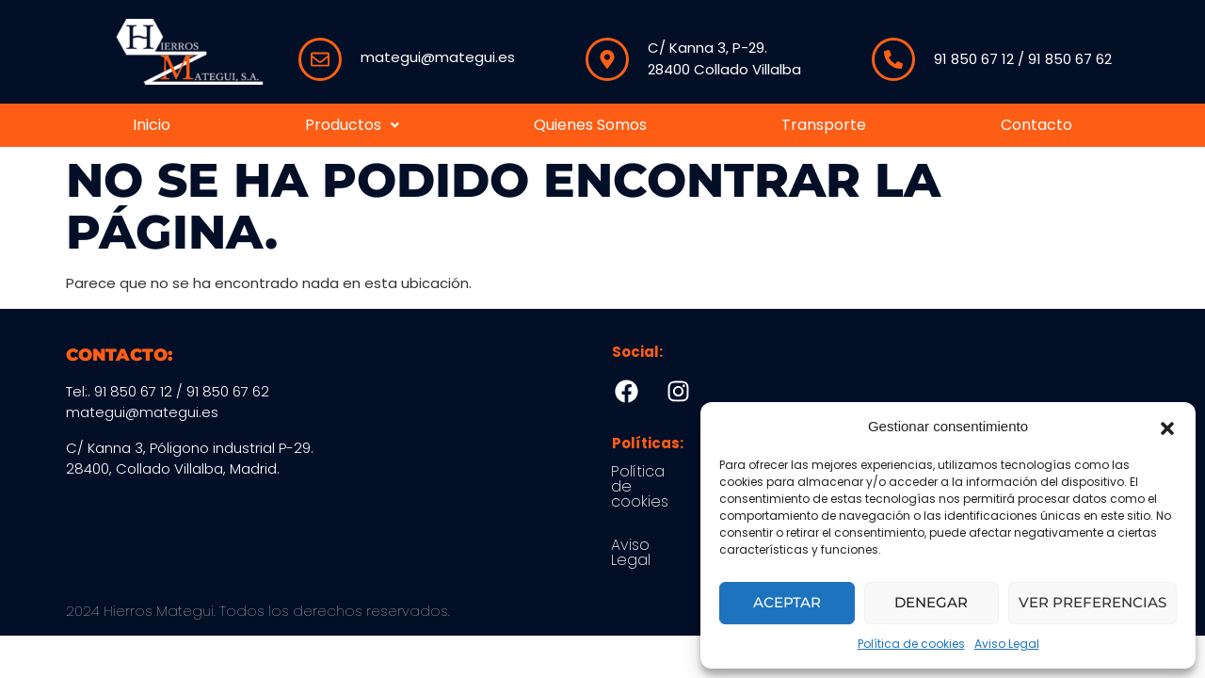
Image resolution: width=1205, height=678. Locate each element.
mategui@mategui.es (438, 57)
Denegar (931, 602)
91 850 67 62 (1070, 59)
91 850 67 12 (974, 59)
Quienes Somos (590, 125)
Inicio (151, 125)
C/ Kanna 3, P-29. (707, 47)
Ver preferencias (1092, 602)
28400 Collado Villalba (724, 69)
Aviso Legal (1006, 644)
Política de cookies (911, 644)
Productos (352, 125)
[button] (1167, 426)
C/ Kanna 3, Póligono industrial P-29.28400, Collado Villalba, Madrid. (189, 458)
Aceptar (787, 602)
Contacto (1036, 125)
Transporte (823, 125)
